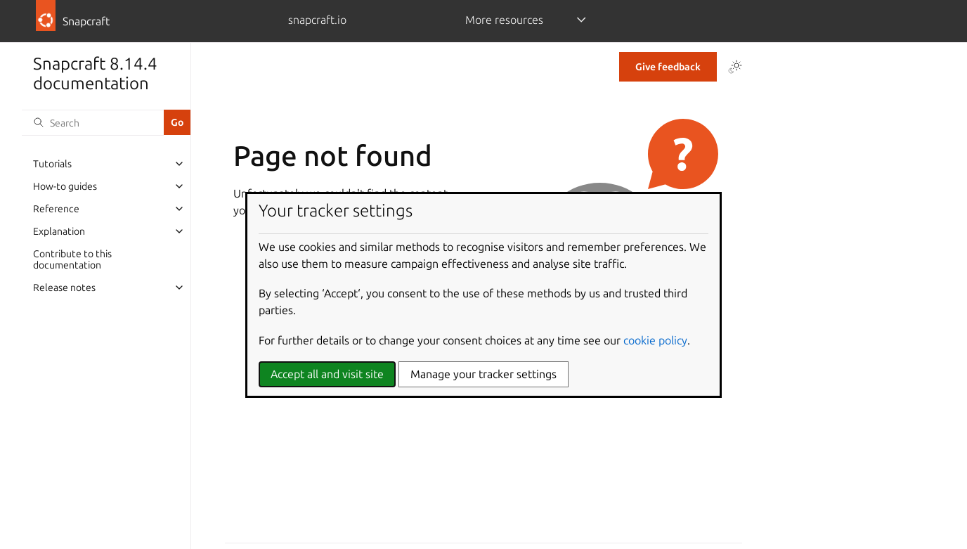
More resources (504, 19)
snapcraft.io (317, 19)
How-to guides (65, 186)
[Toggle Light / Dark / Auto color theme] (735, 67)
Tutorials (52, 163)
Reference (56, 208)
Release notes (64, 287)
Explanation (59, 231)
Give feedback (668, 66)
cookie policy (655, 340)
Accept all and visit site (327, 374)
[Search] (93, 122)
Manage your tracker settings (483, 374)
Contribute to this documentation (72, 259)
